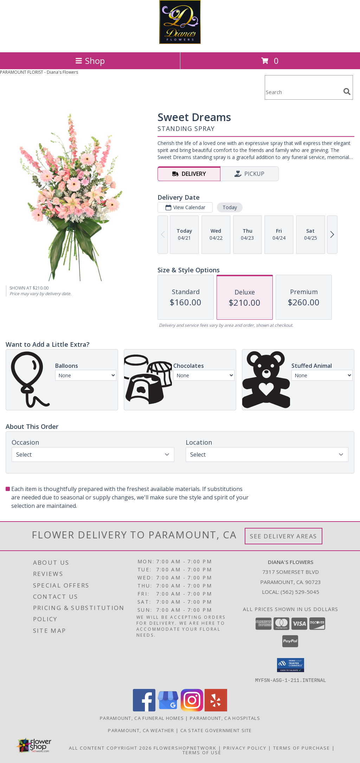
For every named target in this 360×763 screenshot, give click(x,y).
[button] (290, 665)
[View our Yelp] (216, 709)
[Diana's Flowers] (179, 42)
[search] (347, 91)
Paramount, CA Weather (141, 730)
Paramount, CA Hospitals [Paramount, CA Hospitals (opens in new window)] (225, 718)
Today (230, 207)
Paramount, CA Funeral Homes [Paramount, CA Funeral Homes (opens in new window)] (142, 718)
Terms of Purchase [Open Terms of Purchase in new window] (301, 747)
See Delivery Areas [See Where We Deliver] (283, 536)
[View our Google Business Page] (168, 709)
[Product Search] (302, 91)
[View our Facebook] (144, 709)
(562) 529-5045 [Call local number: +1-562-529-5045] (300, 591)
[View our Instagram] (192, 709)
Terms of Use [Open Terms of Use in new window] (201, 752)
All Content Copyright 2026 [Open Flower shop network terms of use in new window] (110, 747)
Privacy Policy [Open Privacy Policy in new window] (244, 747)
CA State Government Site (216, 730)
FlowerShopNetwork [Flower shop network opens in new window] (185, 747)
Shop (90, 60)
